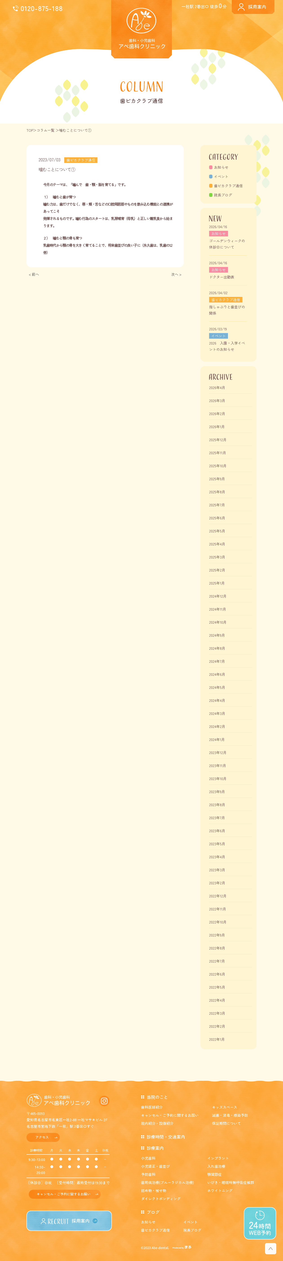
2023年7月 (217, 817)
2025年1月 (217, 583)
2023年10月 (218, 778)
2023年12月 (218, 752)
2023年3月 (217, 869)
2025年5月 (217, 531)
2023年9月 (217, 791)
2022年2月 (217, 1026)
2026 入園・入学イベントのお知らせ (227, 346)
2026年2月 (217, 413)
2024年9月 (217, 635)
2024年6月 (217, 674)
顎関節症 (214, 1174)
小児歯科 (148, 1158)
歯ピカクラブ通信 (228, 185)
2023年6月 (217, 830)
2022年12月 (218, 895)
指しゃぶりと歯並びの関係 (227, 310)
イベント (221, 176)
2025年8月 (217, 491)
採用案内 (257, 6)
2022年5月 (217, 987)
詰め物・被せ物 (153, 1190)
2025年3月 (217, 557)
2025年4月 (217, 544)
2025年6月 (217, 517)
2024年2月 (217, 726)
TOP (30, 130)
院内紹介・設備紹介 (157, 1123)
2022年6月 (217, 974)
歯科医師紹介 (152, 1107)
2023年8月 (217, 804)
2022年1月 (217, 1039)
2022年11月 (217, 909)
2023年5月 (217, 843)
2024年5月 (217, 687)
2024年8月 (217, 648)
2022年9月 (217, 935)
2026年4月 (217, 387)
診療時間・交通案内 (166, 1137)
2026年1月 (217, 426)
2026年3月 (217, 400)
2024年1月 (217, 739)
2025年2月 (217, 570)
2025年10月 (218, 465)
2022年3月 (217, 1013)
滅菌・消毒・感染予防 (230, 1115)
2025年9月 (217, 478)
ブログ (153, 1212)
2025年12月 (218, 439)
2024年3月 (217, 713)
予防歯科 (148, 1174)
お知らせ (221, 167)
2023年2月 (217, 882)
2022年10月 (218, 922)
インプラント (218, 1158)
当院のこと (157, 1097)
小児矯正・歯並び (155, 1166)
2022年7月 (217, 961)
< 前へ (34, 274)
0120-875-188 (41, 8)
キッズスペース (224, 1107)
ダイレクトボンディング (161, 1198)
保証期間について (226, 1123)
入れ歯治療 (216, 1166)
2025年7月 (217, 504)
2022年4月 (217, 1000)
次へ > (176, 274)
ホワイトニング (219, 1190)
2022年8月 (217, 948)
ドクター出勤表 (221, 277)
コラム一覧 (46, 130)
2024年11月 (217, 609)
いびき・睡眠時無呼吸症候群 (230, 1182)
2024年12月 (218, 596)
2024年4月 (217, 700)
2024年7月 (217, 661)
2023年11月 (217, 765)
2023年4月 (217, 856)
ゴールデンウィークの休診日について (227, 244)
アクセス (42, 1137)
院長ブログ (223, 195)
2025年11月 (217, 452)
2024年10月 (218, 622)
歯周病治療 (167, 1182)
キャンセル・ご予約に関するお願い (64, 1194)
